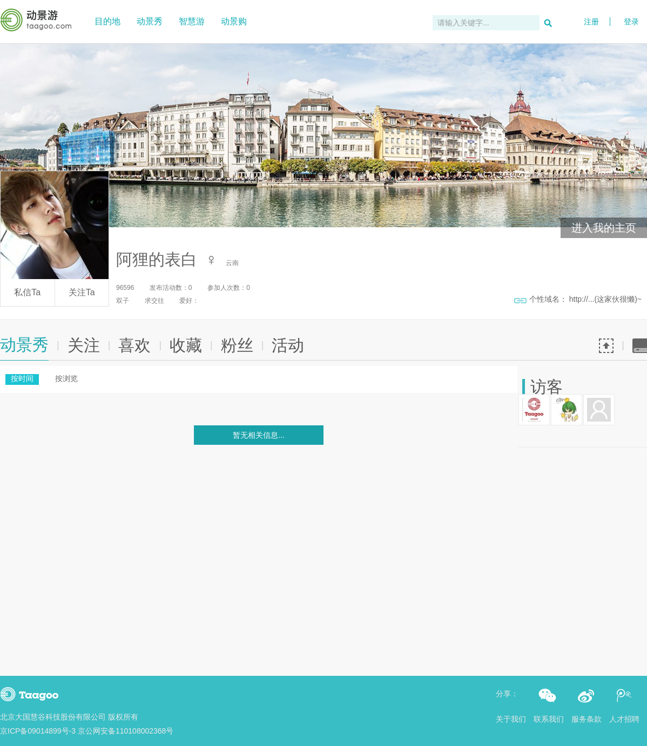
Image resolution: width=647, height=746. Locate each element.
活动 (288, 345)
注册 (591, 21)
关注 (84, 345)
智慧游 (192, 21)
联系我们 (549, 719)
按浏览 (66, 378)
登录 (631, 6)
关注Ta (82, 292)
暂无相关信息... (259, 435)
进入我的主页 (603, 228)
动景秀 (150, 21)
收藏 (186, 345)
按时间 (22, 378)
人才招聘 (624, 719)
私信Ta (27, 292)
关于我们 (511, 719)
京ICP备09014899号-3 (38, 731)
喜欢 (134, 345)
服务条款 (586, 719)
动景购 (234, 21)
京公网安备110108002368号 (125, 731)
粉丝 (237, 345)
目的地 (107, 21)
